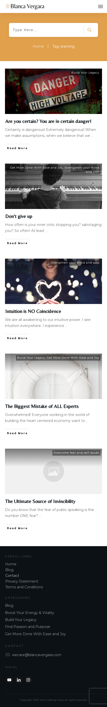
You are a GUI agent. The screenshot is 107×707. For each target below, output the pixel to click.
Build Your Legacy (85, 72)
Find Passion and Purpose (27, 626)
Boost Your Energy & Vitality (29, 612)
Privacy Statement (21, 581)
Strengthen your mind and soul (74, 262)
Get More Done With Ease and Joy (36, 167)
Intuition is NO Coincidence (33, 311)
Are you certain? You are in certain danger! (48, 121)
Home (10, 564)
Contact (12, 575)
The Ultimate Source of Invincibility (40, 501)
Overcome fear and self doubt (76, 452)
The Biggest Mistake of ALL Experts (42, 406)
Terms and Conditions (24, 587)
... (92, 135)
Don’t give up (18, 216)
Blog (9, 570)
